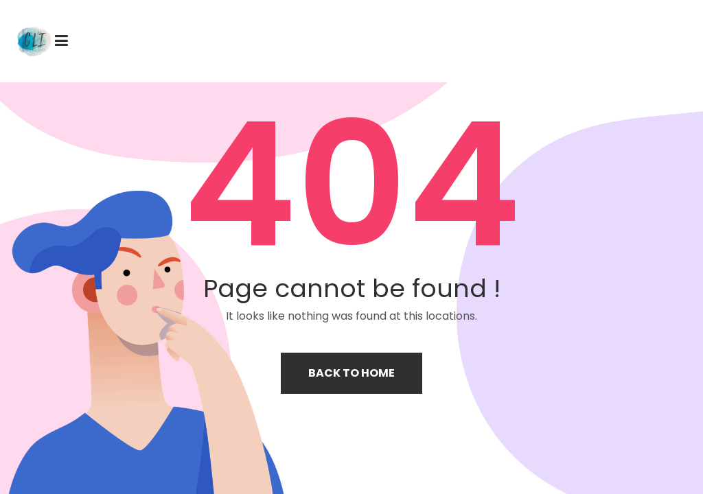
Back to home (351, 373)
